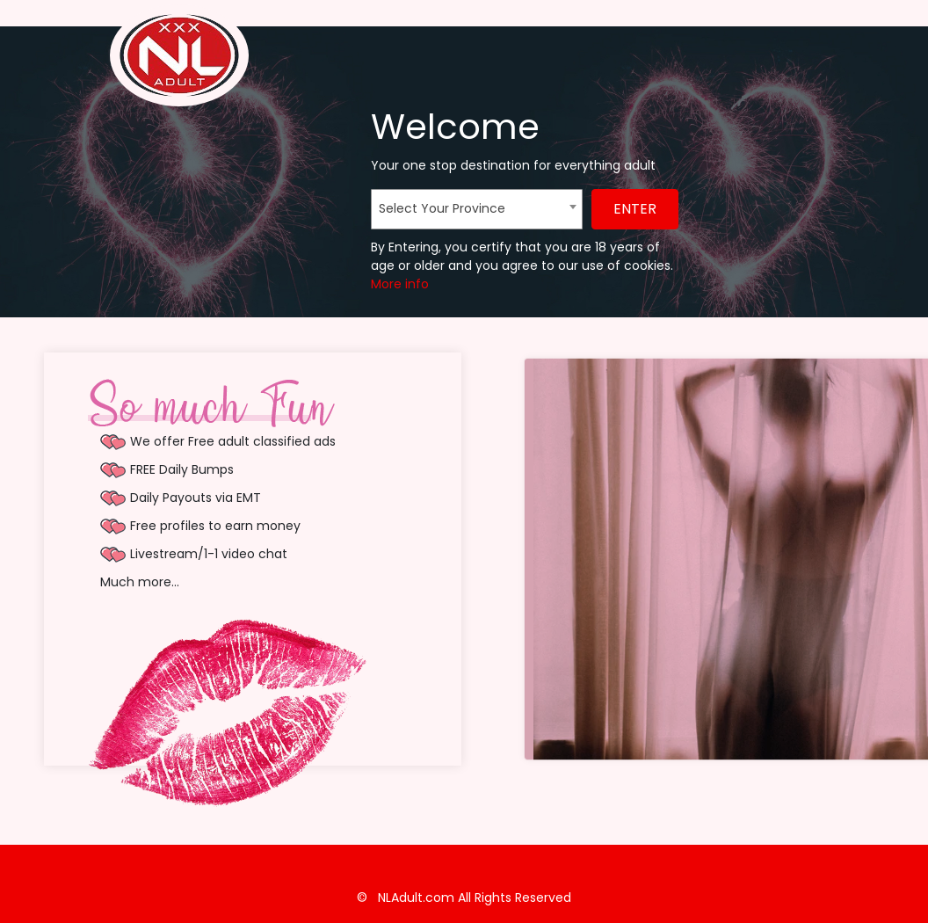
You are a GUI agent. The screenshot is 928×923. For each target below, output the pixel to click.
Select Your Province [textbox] (442, 208)
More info (400, 284)
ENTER (635, 209)
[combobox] (477, 209)
